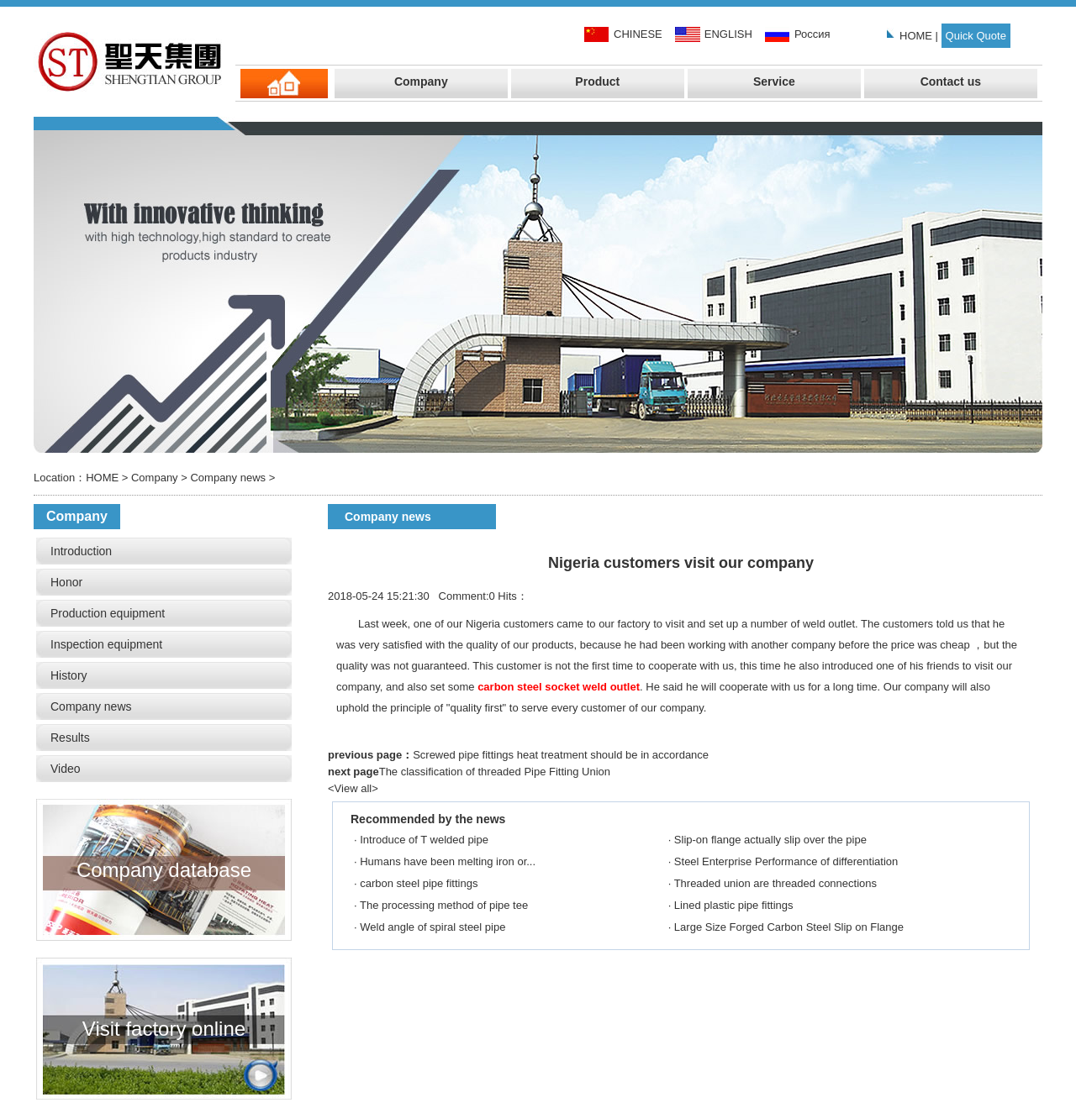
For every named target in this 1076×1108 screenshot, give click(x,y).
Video (65, 768)
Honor (66, 582)
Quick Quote (976, 35)
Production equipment (107, 613)
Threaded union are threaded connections (775, 883)
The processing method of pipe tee (444, 905)
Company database (163, 811)
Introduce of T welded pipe (424, 839)
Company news (228, 477)
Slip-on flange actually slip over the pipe (770, 839)
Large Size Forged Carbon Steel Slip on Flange (789, 927)
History (68, 675)
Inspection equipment (106, 644)
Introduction (81, 551)
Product (597, 81)
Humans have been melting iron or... (447, 861)
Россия (812, 34)
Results (70, 737)
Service (774, 81)
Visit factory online (163, 970)
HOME (915, 35)
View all (353, 788)
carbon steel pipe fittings (418, 883)
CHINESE (638, 34)
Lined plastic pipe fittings (734, 905)
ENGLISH (728, 34)
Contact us (950, 81)
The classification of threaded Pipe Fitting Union (494, 771)
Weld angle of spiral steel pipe (432, 927)
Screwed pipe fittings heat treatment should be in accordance (561, 754)
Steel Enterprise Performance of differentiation (786, 861)
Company (421, 81)
